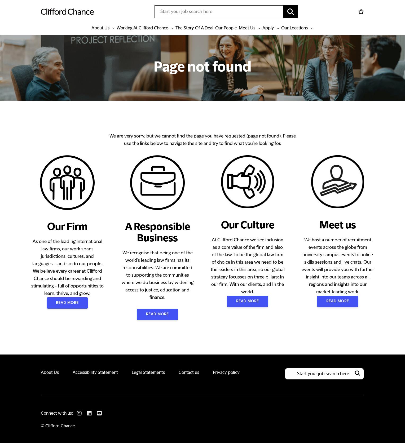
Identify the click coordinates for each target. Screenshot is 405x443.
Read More (67, 303)
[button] (291, 11)
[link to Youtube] (99, 413)
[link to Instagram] (79, 413)
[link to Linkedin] (89, 413)
